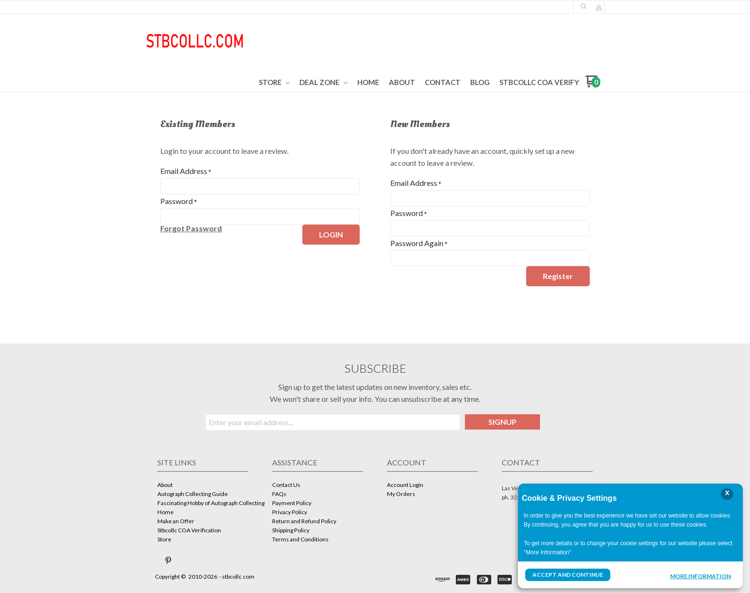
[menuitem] (274, 82)
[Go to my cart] (592, 85)
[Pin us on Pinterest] (168, 560)
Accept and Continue (567, 574)
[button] (583, 6)
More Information (700, 575)
